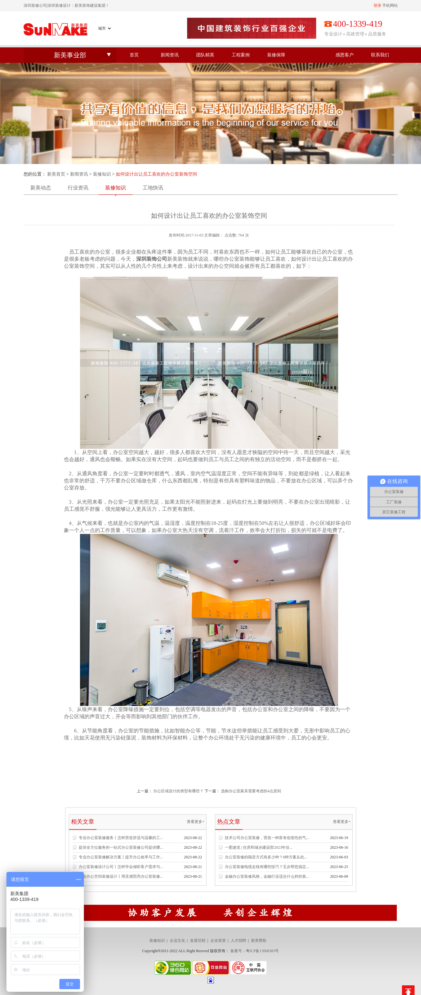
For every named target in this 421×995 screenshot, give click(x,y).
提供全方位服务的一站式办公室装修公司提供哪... (121, 847)
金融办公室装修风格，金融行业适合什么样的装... (267, 876)
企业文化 (177, 940)
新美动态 (40, 187)
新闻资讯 (170, 55)
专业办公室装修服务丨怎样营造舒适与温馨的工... (121, 838)
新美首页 (56, 174)
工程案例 (241, 55)
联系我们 (380, 55)
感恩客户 (345, 55)
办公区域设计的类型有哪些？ (178, 791)
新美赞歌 (258, 940)
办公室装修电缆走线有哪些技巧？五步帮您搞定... (267, 867)
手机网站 (390, 5)
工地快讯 (153, 187)
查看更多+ (196, 821)
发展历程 (197, 940)
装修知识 (102, 174)
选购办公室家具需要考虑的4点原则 (251, 791)
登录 (377, 5)
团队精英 (205, 55)
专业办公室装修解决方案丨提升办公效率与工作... (121, 857)
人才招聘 (238, 940)
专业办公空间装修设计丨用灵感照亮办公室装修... (121, 876)
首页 (134, 55)
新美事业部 (70, 55)
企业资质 (218, 940)
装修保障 (276, 55)
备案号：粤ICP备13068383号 (254, 951)
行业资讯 (78, 187)
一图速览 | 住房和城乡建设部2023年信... (258, 847)
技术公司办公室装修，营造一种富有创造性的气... (267, 838)
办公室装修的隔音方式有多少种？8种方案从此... (266, 857)
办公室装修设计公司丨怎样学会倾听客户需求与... (121, 867)
